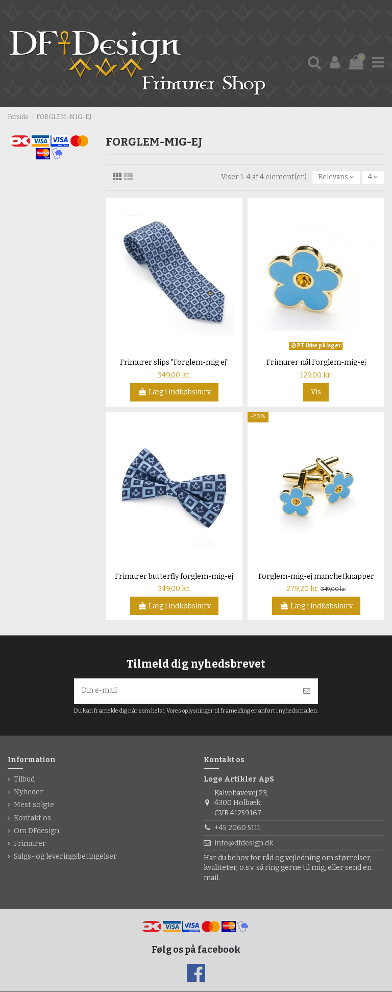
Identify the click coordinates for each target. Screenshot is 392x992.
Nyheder (28, 792)
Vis (316, 392)
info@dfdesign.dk (243, 843)
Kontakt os (32, 818)
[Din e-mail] (185, 691)
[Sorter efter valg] (335, 177)
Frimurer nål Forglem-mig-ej (316, 363)
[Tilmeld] (306, 691)
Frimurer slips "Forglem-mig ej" (174, 363)
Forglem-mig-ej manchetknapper (316, 576)
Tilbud (24, 779)
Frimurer (30, 844)
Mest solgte (34, 805)
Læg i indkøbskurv (174, 392)
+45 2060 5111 (237, 828)
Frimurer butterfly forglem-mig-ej (174, 576)
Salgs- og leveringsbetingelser (65, 857)
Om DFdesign (36, 831)
